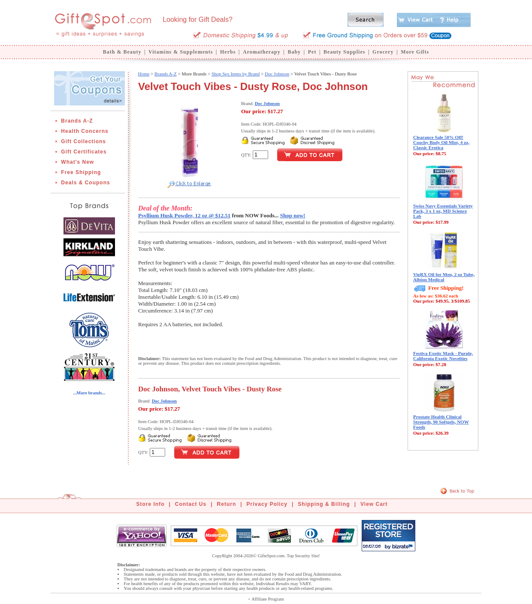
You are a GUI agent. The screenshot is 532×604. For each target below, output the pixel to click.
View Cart (373, 504)
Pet (312, 52)
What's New (77, 162)
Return (226, 504)
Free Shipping (81, 172)
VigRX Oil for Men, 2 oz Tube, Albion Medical (444, 277)
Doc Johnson (277, 73)
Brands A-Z (77, 121)
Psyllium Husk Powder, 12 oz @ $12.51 (184, 215)
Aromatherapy (262, 52)
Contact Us (190, 504)
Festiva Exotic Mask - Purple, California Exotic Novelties (443, 356)
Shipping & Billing (324, 504)
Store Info (150, 504)
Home (143, 73)
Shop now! (292, 215)
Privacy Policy (267, 504)
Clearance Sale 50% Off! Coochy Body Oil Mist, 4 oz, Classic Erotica (441, 142)
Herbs (228, 52)
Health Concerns (84, 131)
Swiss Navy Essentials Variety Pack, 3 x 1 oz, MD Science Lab (443, 211)
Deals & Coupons (85, 183)
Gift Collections (83, 141)
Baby (294, 52)
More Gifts (415, 52)
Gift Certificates (83, 152)
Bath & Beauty (122, 52)
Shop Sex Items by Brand (236, 73)
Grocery (382, 52)
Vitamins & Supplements (180, 52)
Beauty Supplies (344, 52)
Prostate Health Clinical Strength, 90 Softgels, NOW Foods (441, 422)
